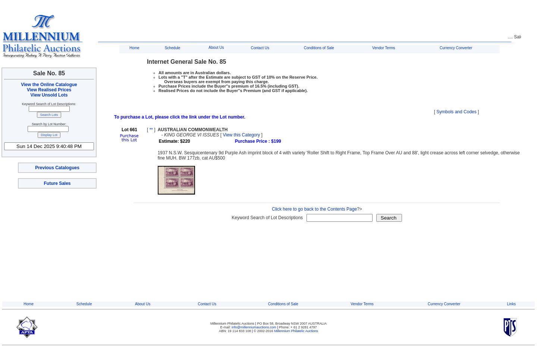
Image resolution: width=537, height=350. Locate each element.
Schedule (172, 48)
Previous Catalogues (57, 167)
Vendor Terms (383, 48)
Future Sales (57, 183)
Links (511, 304)
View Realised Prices (49, 89)
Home (134, 48)
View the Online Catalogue (49, 84)
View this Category (241, 135)
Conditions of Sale (319, 48)
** (151, 129)
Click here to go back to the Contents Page (314, 209)
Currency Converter (456, 48)
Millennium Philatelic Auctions (296, 331)
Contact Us (260, 48)
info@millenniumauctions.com (254, 327)
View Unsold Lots (49, 95)
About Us (216, 47)
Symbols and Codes (456, 111)
